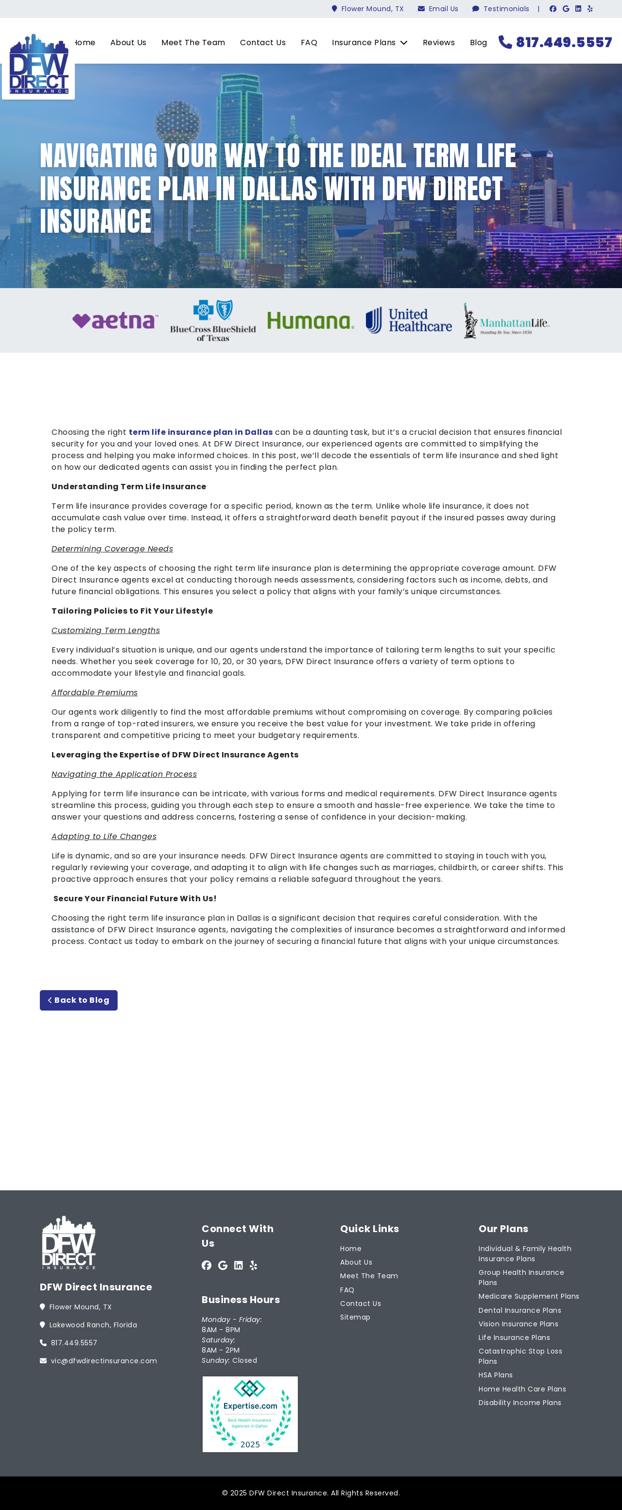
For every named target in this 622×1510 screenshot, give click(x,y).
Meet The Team (193, 42)
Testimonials (501, 9)
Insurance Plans (370, 42)
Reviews (439, 42)
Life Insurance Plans (514, 1337)
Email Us (438, 9)
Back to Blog (78, 1000)
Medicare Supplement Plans (529, 1296)
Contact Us (263, 42)
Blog (478, 42)
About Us (128, 42)
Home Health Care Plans (522, 1389)
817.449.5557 (556, 42)
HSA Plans (496, 1375)
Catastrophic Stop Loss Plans (520, 1356)
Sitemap (355, 1317)
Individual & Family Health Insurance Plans (525, 1254)
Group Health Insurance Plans (521, 1277)
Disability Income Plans (520, 1402)
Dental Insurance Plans (520, 1310)
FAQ (309, 42)
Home (84, 42)
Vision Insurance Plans (518, 1324)
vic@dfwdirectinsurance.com (98, 1361)
